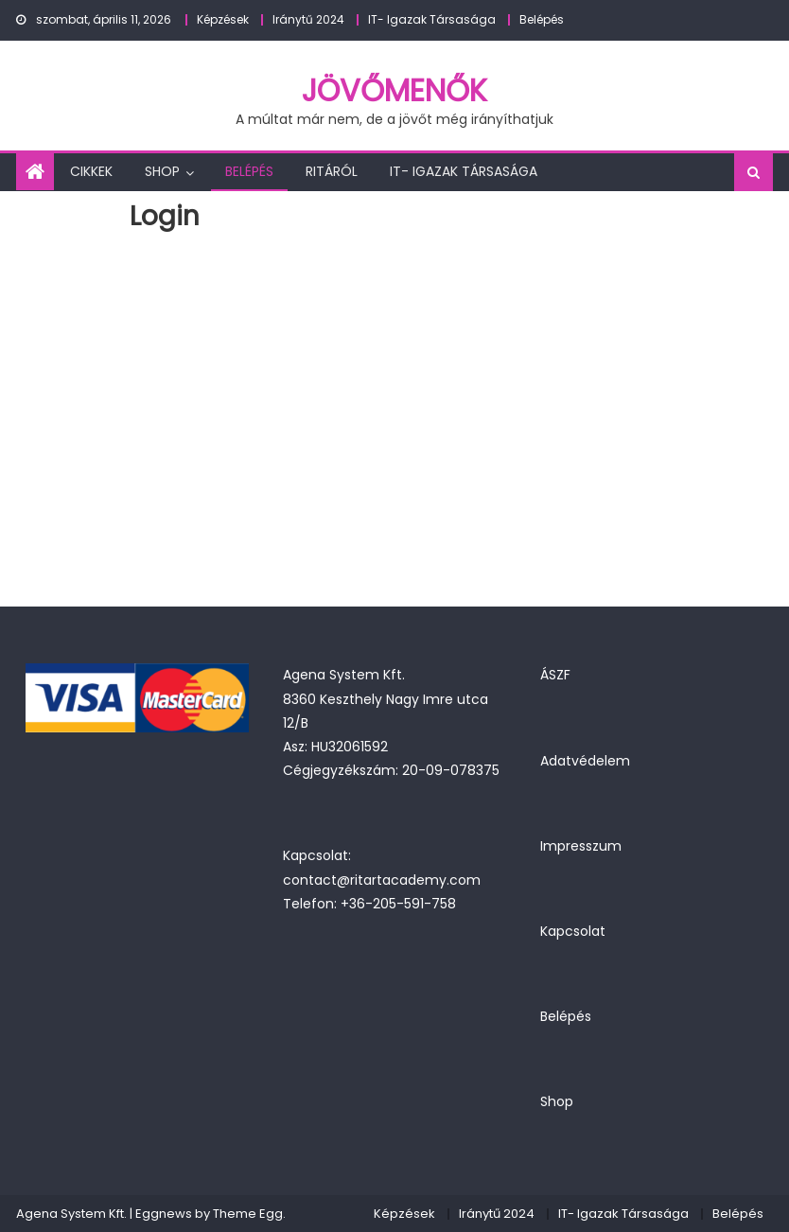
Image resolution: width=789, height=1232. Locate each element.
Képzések (223, 19)
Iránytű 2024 (308, 19)
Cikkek (91, 171)
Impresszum (581, 845)
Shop (162, 171)
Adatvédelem (585, 760)
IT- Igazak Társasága (432, 19)
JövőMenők (394, 90)
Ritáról (332, 171)
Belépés (541, 19)
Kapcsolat (572, 931)
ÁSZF (555, 674)
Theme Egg (248, 1214)
